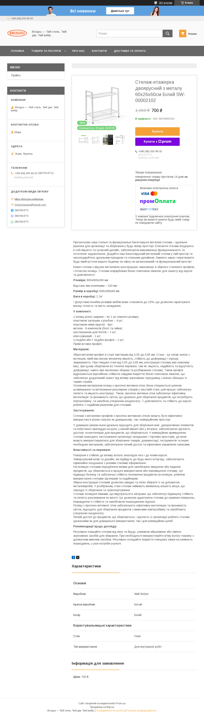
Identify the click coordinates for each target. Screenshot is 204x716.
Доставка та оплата (130, 50)
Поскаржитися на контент (110, 710)
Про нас (78, 50)
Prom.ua (121, 703)
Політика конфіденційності (141, 710)
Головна (17, 50)
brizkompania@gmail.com (30, 204)
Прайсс (16, 75)
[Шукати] (168, 33)
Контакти (99, 50)
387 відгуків (165, 2)
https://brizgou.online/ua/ (29, 198)
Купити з (157, 141)
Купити (157, 131)
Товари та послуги (46, 50)
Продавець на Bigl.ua (102, 707)
